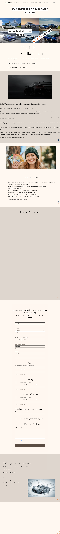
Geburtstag (17, 328)
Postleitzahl (17, 351)
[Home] (58, 140)
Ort (15, 355)
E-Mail (16, 332)
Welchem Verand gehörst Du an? (21, 411)
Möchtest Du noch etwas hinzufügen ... (22, 427)
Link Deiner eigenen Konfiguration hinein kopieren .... (25, 365)
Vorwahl (16, 337)
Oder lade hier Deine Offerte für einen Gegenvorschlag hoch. (27, 384)
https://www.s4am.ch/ (27, 59)
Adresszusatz (17, 346)
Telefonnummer (26, 337)
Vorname (16, 323)
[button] (30, 372)
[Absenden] (30, 445)
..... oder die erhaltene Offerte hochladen (23, 369)
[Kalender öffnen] (43, 330)
